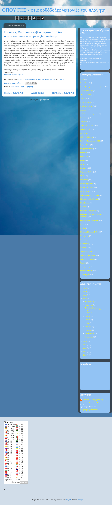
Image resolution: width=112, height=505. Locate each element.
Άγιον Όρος (84, 83)
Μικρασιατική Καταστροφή (89, 195)
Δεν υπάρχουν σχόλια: (12, 83)
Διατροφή (83, 122)
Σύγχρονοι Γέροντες (87, 259)
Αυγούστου (89, 305)
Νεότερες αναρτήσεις (13, 93)
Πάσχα (82, 224)
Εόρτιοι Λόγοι (85, 145)
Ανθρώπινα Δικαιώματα (88, 114)
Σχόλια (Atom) (44, 100)
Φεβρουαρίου (90, 333)
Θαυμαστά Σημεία (86, 149)
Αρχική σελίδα (37, 93)
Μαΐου (87, 323)
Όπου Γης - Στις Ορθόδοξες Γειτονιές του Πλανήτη (93, 401)
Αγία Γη (83, 98)
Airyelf (68, 500)
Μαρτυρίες (84, 180)
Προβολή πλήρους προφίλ (89, 410)
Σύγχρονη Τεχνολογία (87, 255)
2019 (85, 288)
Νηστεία (83, 207)
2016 (85, 295)
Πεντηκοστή (84, 236)
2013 (85, 345)
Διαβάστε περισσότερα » (13, 74)
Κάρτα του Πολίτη (86, 172)
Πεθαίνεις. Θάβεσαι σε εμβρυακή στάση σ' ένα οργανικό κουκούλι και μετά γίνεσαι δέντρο (33, 34)
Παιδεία (83, 228)
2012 (85, 348)
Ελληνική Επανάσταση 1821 (90, 141)
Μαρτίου (88, 330)
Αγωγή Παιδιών (85, 102)
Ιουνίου (88, 320)
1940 (82, 79)
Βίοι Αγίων (84, 118)
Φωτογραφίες (84, 267)
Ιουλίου (88, 316)
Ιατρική (83, 164)
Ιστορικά (83, 168)
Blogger (80, 500)
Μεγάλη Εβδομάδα (86, 184)
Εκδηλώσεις (84, 133)
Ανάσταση (83, 110)
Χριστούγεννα (85, 275)
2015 (85, 298)
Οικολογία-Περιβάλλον (88, 211)
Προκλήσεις (15, 86)
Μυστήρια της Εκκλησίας (89, 199)
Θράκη (82, 160)
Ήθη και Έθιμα (85, 94)
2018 (85, 292)
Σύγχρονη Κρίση (26, 86)
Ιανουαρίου (89, 337)
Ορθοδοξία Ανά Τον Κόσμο (89, 220)
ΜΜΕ (82, 176)
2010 (85, 355)
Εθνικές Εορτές (85, 129)
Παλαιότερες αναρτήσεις (63, 93)
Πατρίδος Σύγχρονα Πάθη (89, 232)
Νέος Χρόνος (84, 203)
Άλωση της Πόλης (86, 91)
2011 (85, 352)
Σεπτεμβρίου (89, 301)
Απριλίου (88, 327)
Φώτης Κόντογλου (86, 271)
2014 (85, 341)
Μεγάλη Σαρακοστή (87, 187)
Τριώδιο (83, 263)
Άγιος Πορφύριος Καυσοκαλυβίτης (92, 87)
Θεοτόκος (83, 153)
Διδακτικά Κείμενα (86, 125)
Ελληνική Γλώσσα (86, 137)
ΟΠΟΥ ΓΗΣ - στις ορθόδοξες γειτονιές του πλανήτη (54, 10)
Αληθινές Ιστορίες (86, 106)
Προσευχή (83, 247)
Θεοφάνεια (84, 156)
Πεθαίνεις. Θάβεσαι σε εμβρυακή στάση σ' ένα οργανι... (93, 310)
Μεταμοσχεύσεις (86, 191)
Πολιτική (83, 240)
